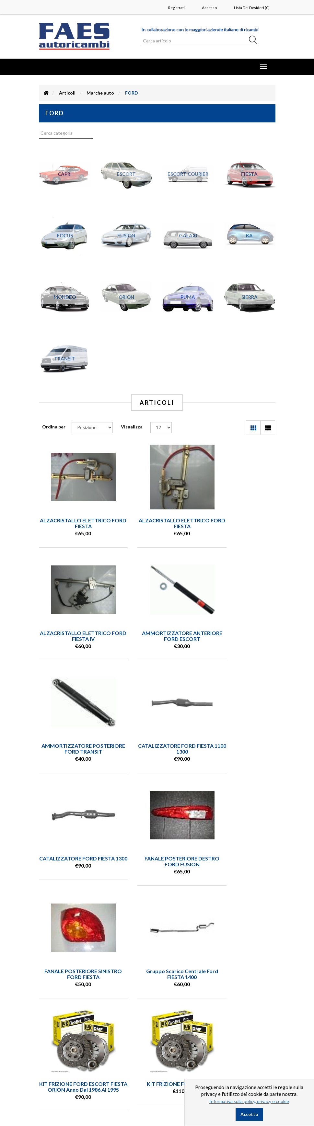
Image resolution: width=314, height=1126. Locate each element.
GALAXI (188, 235)
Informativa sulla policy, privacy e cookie (249, 1101)
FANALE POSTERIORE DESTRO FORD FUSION (156, 749)
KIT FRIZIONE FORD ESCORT (239, 858)
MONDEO (64, 297)
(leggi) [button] (268, 989)
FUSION (126, 235)
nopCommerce (79, 1109)
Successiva (187, 914)
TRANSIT (64, 358)
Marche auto (100, 93)
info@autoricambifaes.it (65, 991)
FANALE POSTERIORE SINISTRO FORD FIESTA (239, 749)
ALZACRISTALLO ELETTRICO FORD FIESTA (75, 523)
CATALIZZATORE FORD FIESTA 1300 (75, 749)
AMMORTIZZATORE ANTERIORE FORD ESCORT (75, 636)
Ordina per (53, 426)
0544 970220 (55, 984)
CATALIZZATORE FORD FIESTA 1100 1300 (239, 636)
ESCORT (126, 174)
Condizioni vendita (67, 1053)
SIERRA (249, 297)
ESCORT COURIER (188, 174)
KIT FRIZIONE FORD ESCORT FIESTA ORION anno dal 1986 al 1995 (157, 864)
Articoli (67, 93)
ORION (126, 297)
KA (249, 235)
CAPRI (65, 174)
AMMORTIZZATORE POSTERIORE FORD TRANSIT (157, 636)
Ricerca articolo (64, 1043)
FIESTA (249, 174)
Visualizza (132, 426)
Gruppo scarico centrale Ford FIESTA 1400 (75, 861)
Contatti (57, 1072)
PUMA (187, 297)
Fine (204, 914)
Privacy (56, 1063)
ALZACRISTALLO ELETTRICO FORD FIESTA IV (239, 523)
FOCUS (65, 235)
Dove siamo (60, 1082)
